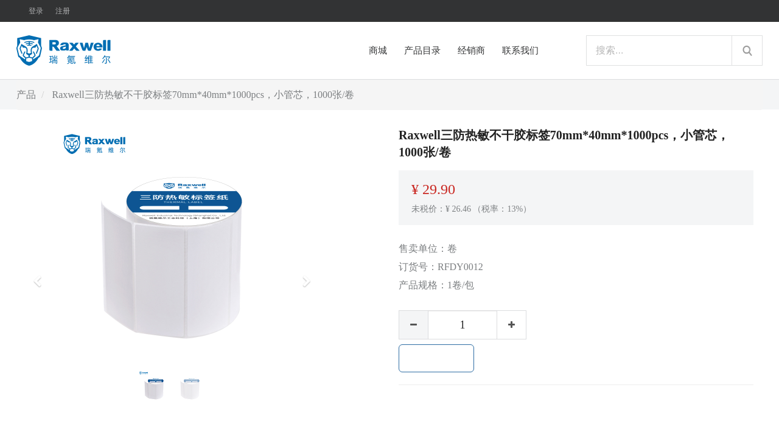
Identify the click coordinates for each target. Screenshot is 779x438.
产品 (26, 94)
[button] (41, 275)
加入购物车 (436, 358)
